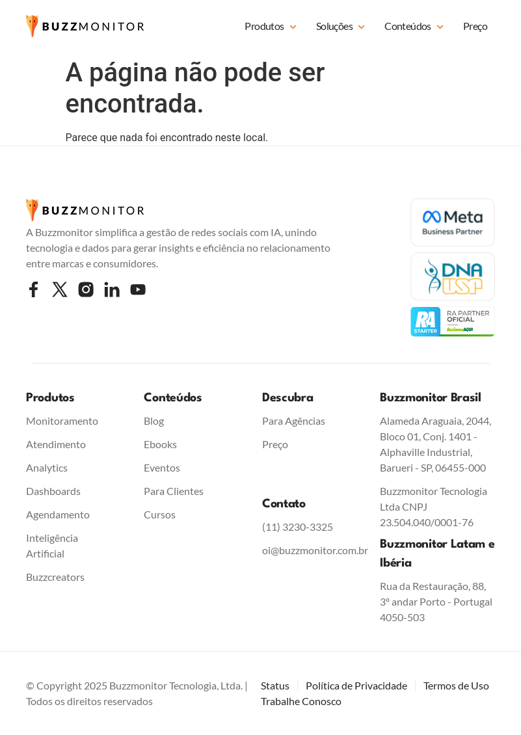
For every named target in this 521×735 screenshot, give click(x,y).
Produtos (270, 27)
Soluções (340, 27)
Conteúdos (414, 27)
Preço (475, 26)
